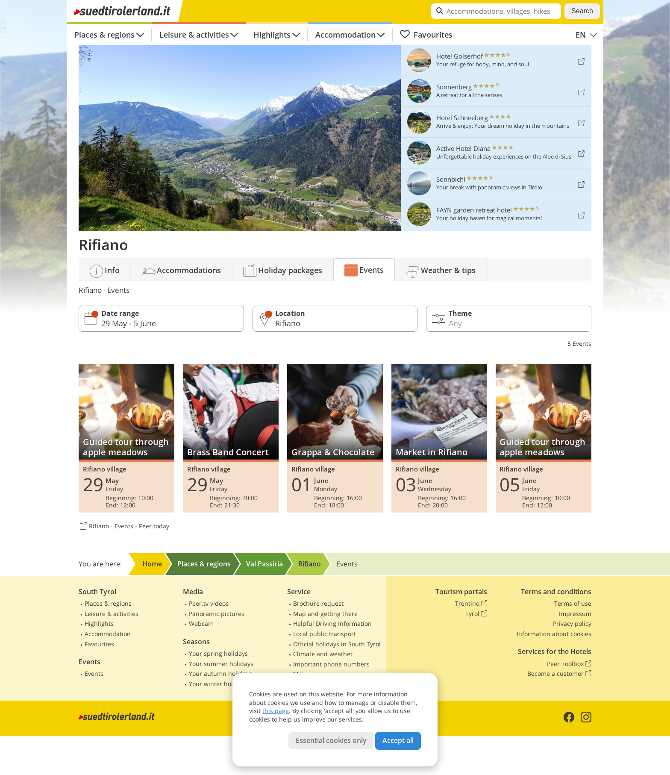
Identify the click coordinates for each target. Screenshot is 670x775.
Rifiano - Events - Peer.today (124, 526)
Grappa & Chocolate (335, 438)
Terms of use (572, 603)
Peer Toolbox (569, 664)
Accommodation (345, 34)
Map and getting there (325, 614)
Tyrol (476, 614)
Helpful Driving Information (332, 623)
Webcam (201, 623)
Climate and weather (323, 654)
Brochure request (318, 603)
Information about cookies (554, 634)
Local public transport (324, 634)
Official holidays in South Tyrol (337, 644)
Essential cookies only (331, 740)
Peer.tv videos (209, 603)
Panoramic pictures (216, 614)
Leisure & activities (194, 34)
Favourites (426, 34)
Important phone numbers (331, 664)
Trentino (471, 603)
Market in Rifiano (439, 438)
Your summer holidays (221, 664)
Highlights (272, 34)
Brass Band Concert (231, 438)
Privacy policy (572, 623)
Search (582, 11)
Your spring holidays (218, 653)
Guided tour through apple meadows (126, 438)
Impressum (575, 614)
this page (275, 711)
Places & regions (104, 34)
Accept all (398, 740)
